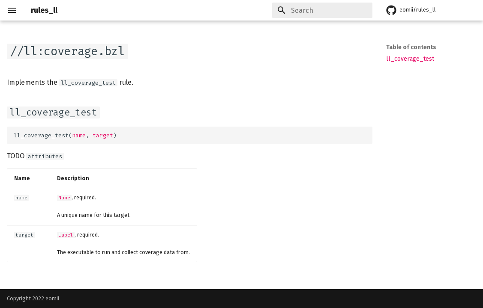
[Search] (322, 10)
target (103, 135)
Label (65, 235)
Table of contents (411, 47)
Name (64, 198)
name (79, 135)
